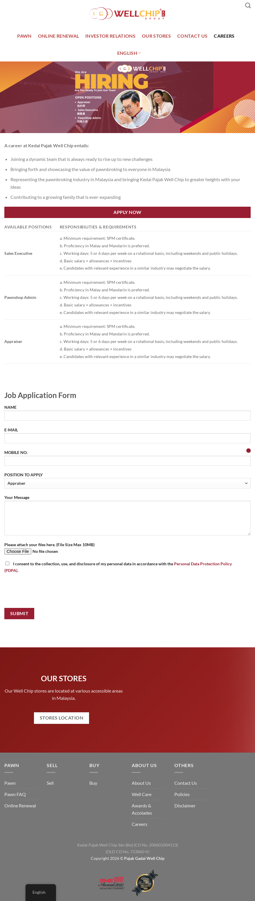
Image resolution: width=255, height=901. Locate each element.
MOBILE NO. (127, 460)
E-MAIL (127, 437)
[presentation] (48, 592)
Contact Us (185, 783)
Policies (182, 794)
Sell (50, 783)
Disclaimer (185, 805)
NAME (127, 415)
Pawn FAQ (15, 794)
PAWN (24, 36)
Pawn (10, 783)
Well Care (141, 794)
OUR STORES (156, 36)
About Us (141, 783)
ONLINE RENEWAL (58, 36)
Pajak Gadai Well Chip (144, 858)
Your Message (127, 517)
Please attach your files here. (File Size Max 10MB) (127, 550)
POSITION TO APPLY (127, 480)
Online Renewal (20, 805)
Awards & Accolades (142, 809)
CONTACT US (192, 36)
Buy (93, 783)
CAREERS (224, 36)
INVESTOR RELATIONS (110, 36)
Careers (139, 824)
